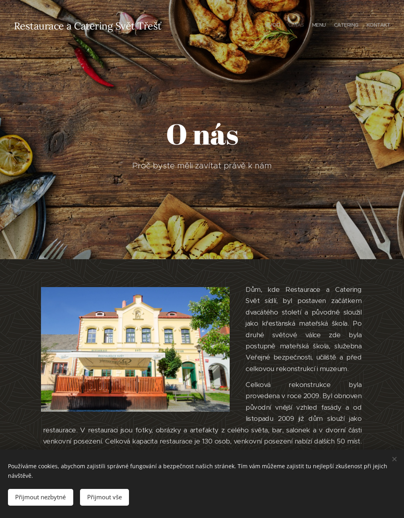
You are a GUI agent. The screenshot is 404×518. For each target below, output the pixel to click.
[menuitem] (359, 26)
